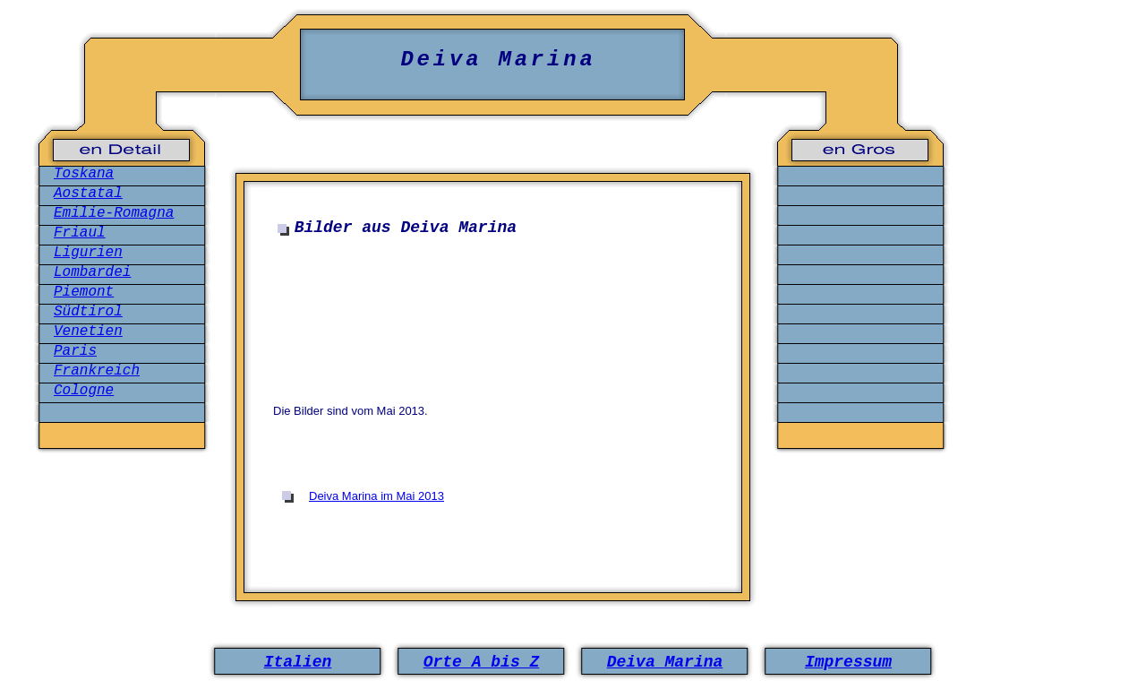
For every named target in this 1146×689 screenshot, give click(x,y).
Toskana (84, 174)
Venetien (88, 331)
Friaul (80, 233)
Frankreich (97, 371)
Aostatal (88, 193)
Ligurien (88, 253)
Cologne (84, 391)
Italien (298, 662)
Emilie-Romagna (114, 213)
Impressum (848, 662)
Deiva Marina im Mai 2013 (376, 496)
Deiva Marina (665, 662)
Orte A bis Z (481, 662)
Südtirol (88, 312)
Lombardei (92, 272)
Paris (75, 351)
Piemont (84, 292)
